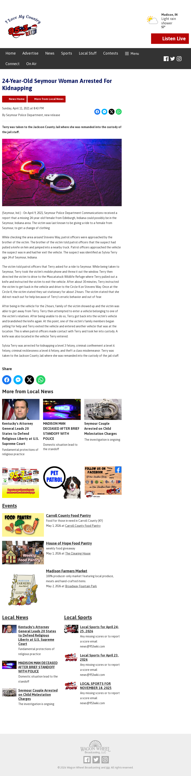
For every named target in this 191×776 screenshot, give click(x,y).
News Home (17, 99)
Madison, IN (169, 14)
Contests (110, 53)
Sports (66, 53)
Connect (12, 64)
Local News (15, 617)
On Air (31, 64)
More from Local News (48, 99)
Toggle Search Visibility (186, 59)
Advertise (30, 53)
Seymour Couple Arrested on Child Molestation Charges (103, 417)
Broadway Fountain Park (81, 586)
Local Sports (78, 617)
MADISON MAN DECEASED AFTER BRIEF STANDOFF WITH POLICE (61, 419)
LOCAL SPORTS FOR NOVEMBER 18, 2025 (96, 686)
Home (10, 53)
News (49, 53)
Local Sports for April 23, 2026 (99, 657)
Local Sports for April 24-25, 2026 (99, 629)
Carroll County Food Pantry (83, 525)
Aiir (108, 767)
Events (9, 506)
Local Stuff (87, 53)
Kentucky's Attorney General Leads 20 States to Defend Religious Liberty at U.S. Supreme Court (21, 422)
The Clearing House (78, 553)
